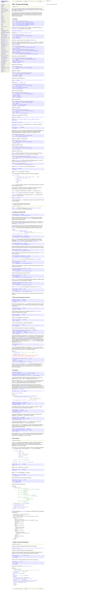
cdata (16, 152)
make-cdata (29, 153)
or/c (17, 23)
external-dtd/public (19, 50)
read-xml (32, 43)
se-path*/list (15, 574)
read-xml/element (16, 250)
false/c (20, 23)
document (26, 9)
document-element (23, 237)
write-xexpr (14, 296)
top (25, 1)
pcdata (16, 145)
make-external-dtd (31, 48)
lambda (27, 348)
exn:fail (25, 161)
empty (25, 338)
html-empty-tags (24, 395)
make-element (29, 106)
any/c (32, 128)
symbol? (26, 33)
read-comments (15, 419)
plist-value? (15, 474)
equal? (15, 522)
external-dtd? (20, 63)
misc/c (13, 83)
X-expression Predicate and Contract (4, 31)
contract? (20, 31)
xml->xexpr (16, 237)
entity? (29, 123)
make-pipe (27, 516)
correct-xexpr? (35, 214)
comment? (21, 85)
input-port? (17, 221)
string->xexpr (15, 332)
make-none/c (14, 129)
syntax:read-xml (15, 256)
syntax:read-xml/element (17, 263)
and (41, 374)
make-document (30, 97)
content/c (23, 109)
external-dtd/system (19, 54)
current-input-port (26, 221)
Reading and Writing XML (5, 32)
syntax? (25, 256)
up (40, 1)
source (16, 35)
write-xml (26, 159)
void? (24, 268)
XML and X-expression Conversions (5, 44)
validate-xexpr (19, 166)
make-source (29, 36)
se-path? (13, 567)
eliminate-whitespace (17, 337)
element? (19, 99)
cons (18, 184)
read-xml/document (16, 243)
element (17, 105)
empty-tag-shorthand (16, 380)
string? (18, 49)
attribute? (24, 108)
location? (22, 33)
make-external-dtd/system (32, 55)
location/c (14, 31)
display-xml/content (16, 289)
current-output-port (27, 270)
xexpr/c (13, 204)
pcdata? (21, 123)
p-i (16, 75)
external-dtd (18, 47)
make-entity (29, 140)
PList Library (3, 62)
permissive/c (25, 117)
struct (13, 21)
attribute (17, 113)
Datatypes (2, 4)
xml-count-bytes (15, 426)
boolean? (22, 131)
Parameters (3, 54)
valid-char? (14, 131)
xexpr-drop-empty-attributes (18, 438)
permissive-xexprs (17, 128)
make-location (30, 22)
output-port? (18, 270)
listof (17, 89)
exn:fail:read (22, 169)
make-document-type (31, 61)
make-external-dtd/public (32, 52)
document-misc (35, 248)
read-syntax (40, 260)
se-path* (14, 580)
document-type (18, 60)
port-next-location (20, 230)
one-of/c (18, 381)
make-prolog (29, 88)
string (14, 158)
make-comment (29, 70)
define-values (17, 516)
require (14, 6)
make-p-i (28, 76)
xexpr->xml (38, 44)
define (15, 497)
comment (17, 69)
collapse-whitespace (16, 412)
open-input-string (28, 238)
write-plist (14, 489)
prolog (16, 87)
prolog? (18, 98)
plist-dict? (14, 479)
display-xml (14, 282)
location (17, 21)
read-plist (14, 484)
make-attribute (30, 115)
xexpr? (13, 174)
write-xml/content (16, 275)
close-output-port (18, 519)
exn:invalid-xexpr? (21, 370)
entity (16, 139)
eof (24, 232)
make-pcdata (29, 146)
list (18, 183)
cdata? (36, 123)
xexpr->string (15, 326)
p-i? (25, 85)
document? (22, 220)
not (29, 347)
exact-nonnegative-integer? (28, 23)
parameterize (16, 404)
